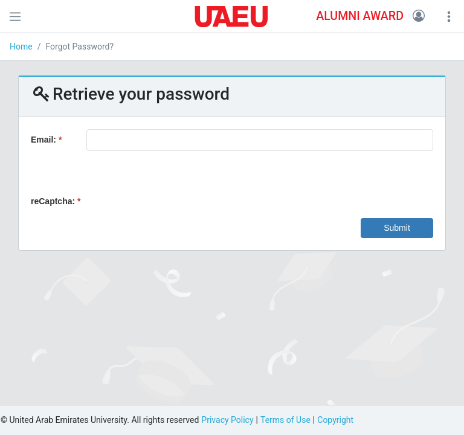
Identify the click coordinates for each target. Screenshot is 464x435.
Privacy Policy (227, 420)
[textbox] (260, 140)
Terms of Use (285, 420)
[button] (419, 17)
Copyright (335, 420)
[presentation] (178, 180)
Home (21, 46)
